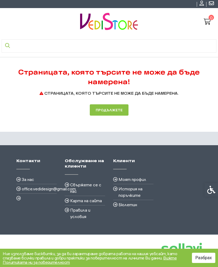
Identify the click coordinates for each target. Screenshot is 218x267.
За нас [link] (28, 179)
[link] (202, 4)
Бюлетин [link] (128, 204)
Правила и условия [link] (80, 213)
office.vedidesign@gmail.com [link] (39, 188)
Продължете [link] (109, 110)
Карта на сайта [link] (86, 200)
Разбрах (203, 257)
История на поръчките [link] (130, 192)
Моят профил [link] (132, 179)
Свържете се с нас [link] (85, 188)
